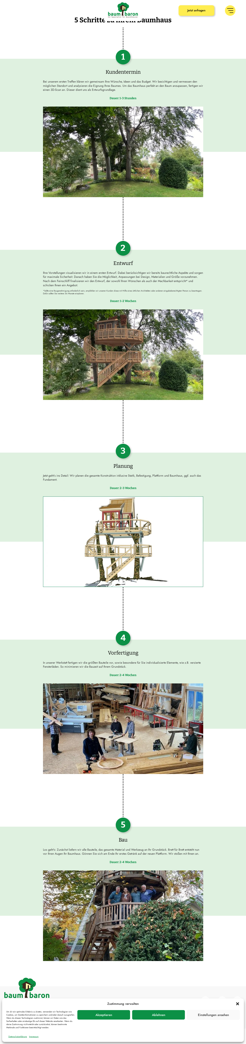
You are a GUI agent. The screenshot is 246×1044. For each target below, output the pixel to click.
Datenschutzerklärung (17, 1036)
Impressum (34, 1036)
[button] (237, 1004)
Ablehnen (158, 1015)
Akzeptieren (103, 1015)
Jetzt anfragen (196, 10)
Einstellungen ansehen (213, 1015)
